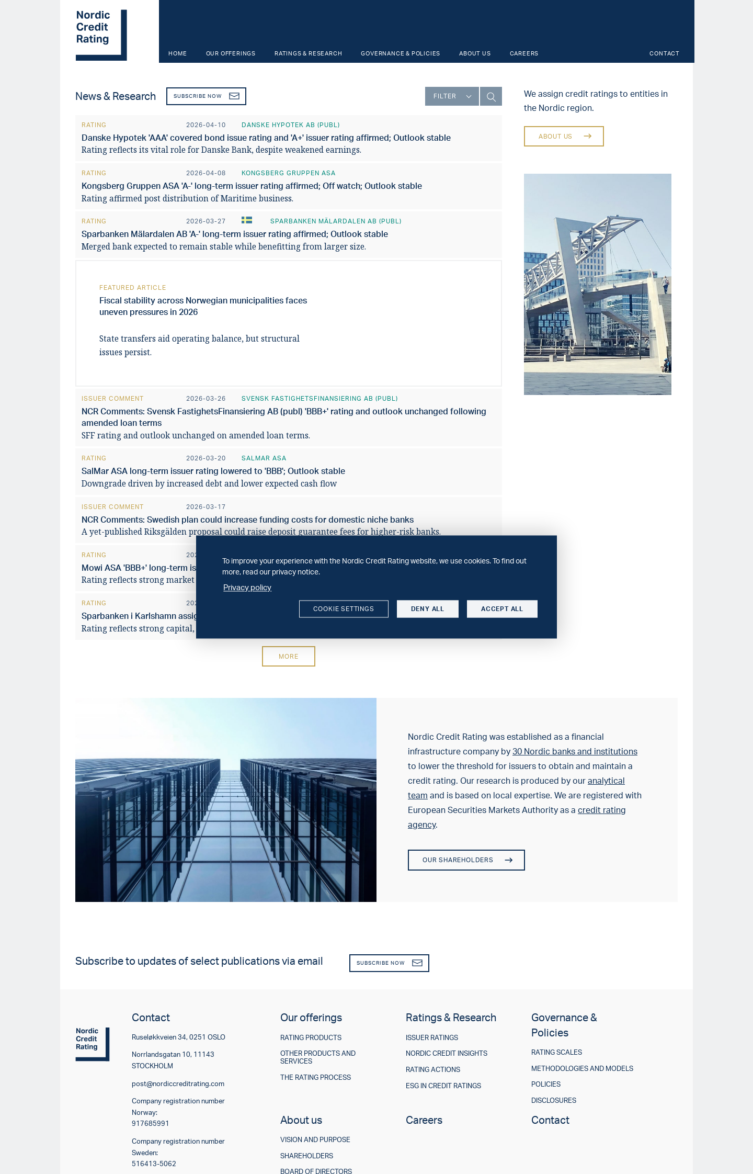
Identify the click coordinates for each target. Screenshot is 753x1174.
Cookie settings (343, 609)
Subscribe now (206, 96)
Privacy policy (247, 587)
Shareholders (306, 1156)
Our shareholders (467, 860)
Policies (546, 1084)
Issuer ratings (432, 1038)
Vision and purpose (315, 1140)
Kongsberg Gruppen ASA (289, 173)
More (288, 656)
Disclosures (553, 1100)
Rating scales (556, 1052)
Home (177, 53)
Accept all (502, 609)
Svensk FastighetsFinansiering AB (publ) (320, 398)
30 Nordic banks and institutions (574, 751)
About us (474, 53)
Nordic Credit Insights (446, 1053)
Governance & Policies (400, 53)
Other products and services (318, 1057)
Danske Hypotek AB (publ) (291, 125)
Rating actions (433, 1070)
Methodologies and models (582, 1069)
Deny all (427, 609)
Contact (664, 53)
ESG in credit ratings (443, 1086)
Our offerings (231, 53)
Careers (524, 53)
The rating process (315, 1077)
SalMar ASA (264, 458)
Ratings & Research (308, 53)
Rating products (310, 1038)
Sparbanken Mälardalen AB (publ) (336, 221)
